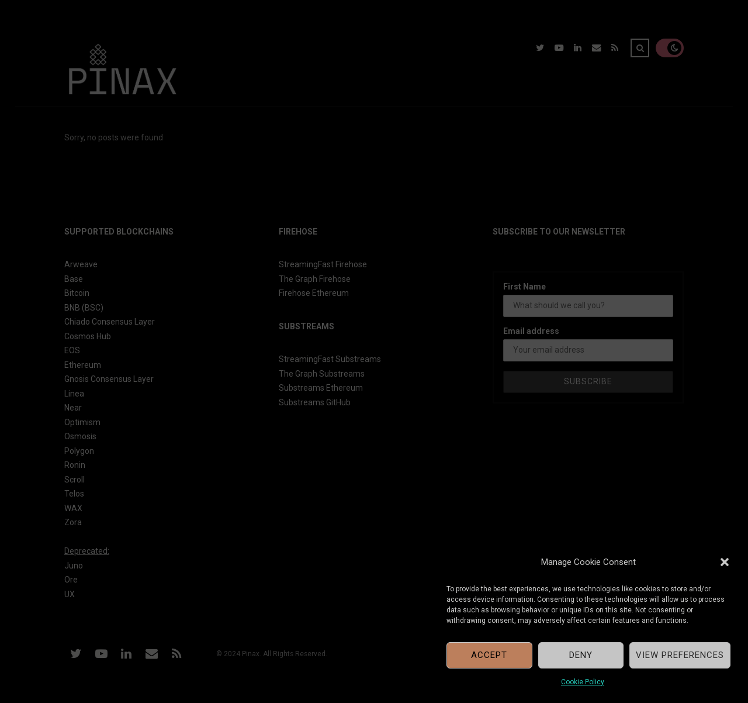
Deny (581, 655)
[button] (724, 562)
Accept (489, 655)
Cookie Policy (582, 682)
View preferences (680, 655)
